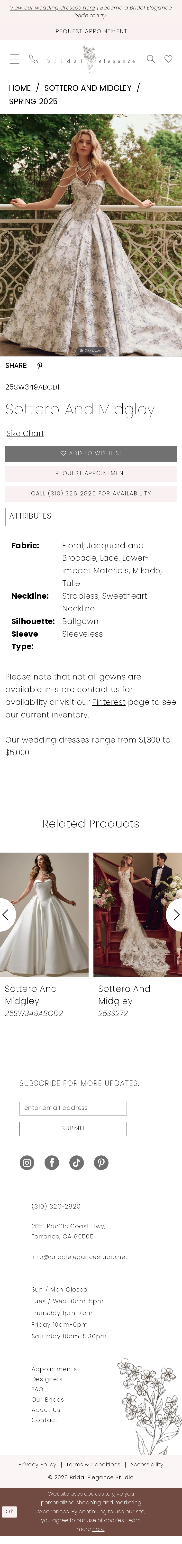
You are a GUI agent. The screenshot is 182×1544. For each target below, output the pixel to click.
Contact (45, 1428)
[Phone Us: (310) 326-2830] (33, 61)
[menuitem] (14, 61)
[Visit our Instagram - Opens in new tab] (27, 1171)
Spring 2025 (33, 104)
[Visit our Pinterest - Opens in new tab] (101, 1171)
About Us (46, 1418)
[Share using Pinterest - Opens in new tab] (40, 368)
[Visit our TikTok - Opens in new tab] (76, 1171)
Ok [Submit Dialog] (10, 1519)
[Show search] (151, 61)
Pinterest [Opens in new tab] (109, 708)
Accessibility (147, 1472)
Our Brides (48, 1408)
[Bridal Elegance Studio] (91, 61)
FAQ (38, 1398)
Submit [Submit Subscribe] (73, 1136)
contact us (98, 696)
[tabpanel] (91, 237)
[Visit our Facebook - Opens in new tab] (51, 1171)
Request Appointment (91, 478)
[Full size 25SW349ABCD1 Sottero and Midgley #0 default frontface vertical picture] (91, 237)
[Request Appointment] (91, 33)
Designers (47, 1387)
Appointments (54, 1377)
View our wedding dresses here (64, 8)
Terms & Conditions (93, 1472)
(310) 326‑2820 (56, 1215)
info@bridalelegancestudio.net (80, 1265)
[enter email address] (73, 1114)
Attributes (30, 522)
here (98, 1537)
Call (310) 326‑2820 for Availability (91, 499)
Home (20, 91)
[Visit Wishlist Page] (168, 61)
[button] (14, 61)
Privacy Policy (37, 1472)
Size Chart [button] (26, 436)
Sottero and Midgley (88, 91)
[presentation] (44, 920)
